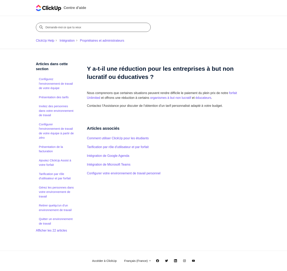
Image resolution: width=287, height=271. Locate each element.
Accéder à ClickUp (104, 260)
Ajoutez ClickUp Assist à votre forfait (55, 163)
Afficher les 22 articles (51, 230)
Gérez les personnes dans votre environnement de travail (56, 192)
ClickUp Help (45, 40)
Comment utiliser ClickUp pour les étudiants (118, 138)
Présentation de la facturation (51, 149)
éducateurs (203, 97)
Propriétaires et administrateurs (102, 40)
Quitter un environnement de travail (56, 221)
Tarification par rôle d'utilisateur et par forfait (118, 147)
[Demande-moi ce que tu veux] (93, 27)
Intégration (67, 40)
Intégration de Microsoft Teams (108, 164)
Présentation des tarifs (54, 97)
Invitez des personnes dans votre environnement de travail (56, 110)
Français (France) (138, 260)
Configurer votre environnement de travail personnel (123, 173)
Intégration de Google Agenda (108, 155)
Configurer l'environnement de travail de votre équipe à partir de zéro (56, 131)
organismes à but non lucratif (170, 97)
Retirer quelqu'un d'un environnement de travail (55, 208)
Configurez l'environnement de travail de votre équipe (56, 83)
